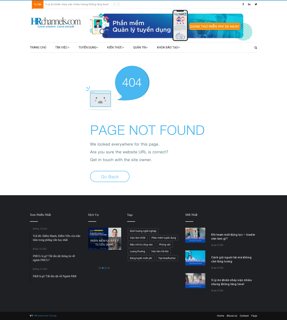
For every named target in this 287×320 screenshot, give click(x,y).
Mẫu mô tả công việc (141, 244)
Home (220, 315)
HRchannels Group (45, 315)
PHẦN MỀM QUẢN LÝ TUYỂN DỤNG (104, 242)
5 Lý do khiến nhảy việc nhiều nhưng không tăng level (76, 4)
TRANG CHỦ (38, 47)
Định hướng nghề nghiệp (143, 231)
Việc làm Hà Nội (160, 251)
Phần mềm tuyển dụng (163, 237)
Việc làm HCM (137, 237)
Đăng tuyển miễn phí (141, 258)
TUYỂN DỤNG (88, 47)
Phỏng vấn (165, 244)
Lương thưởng (137, 251)
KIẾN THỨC (115, 47)
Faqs (254, 315)
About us (232, 315)
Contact (244, 315)
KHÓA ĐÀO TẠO (168, 47)
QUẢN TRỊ (140, 47)
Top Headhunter (167, 258)
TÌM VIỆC (62, 47)
